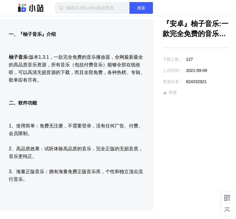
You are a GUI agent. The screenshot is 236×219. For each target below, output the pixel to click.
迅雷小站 (31, 8)
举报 (170, 92)
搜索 (141, 8)
